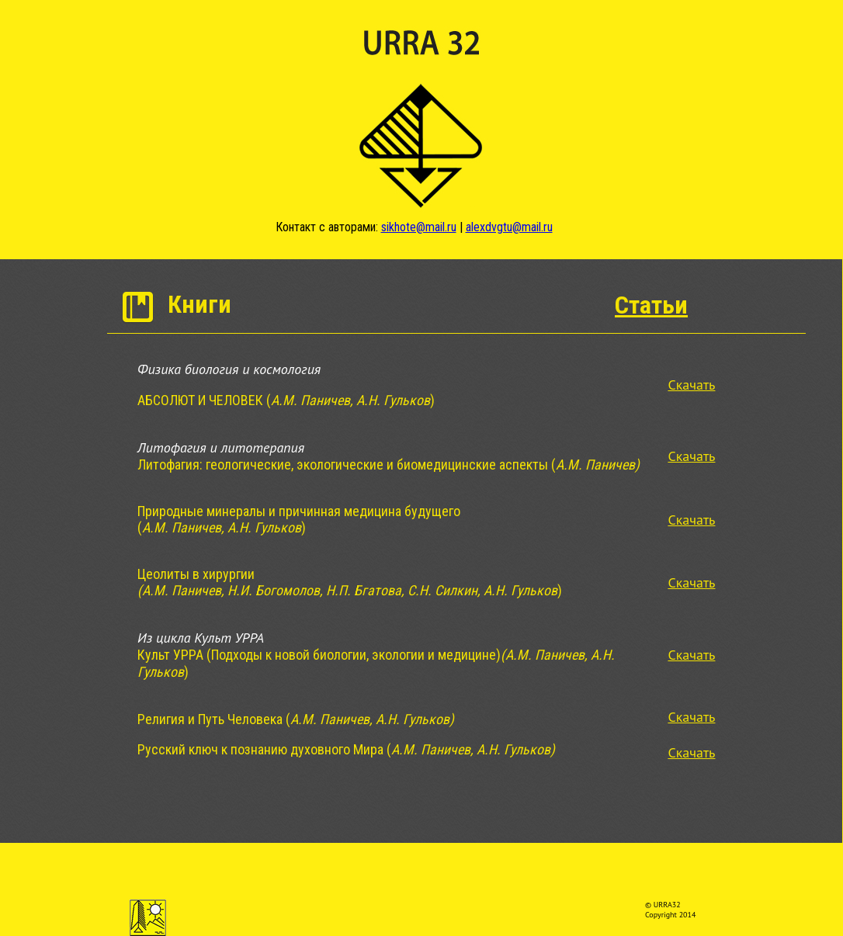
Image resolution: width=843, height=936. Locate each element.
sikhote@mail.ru (418, 227)
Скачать (691, 384)
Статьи (651, 305)
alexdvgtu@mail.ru (509, 227)
